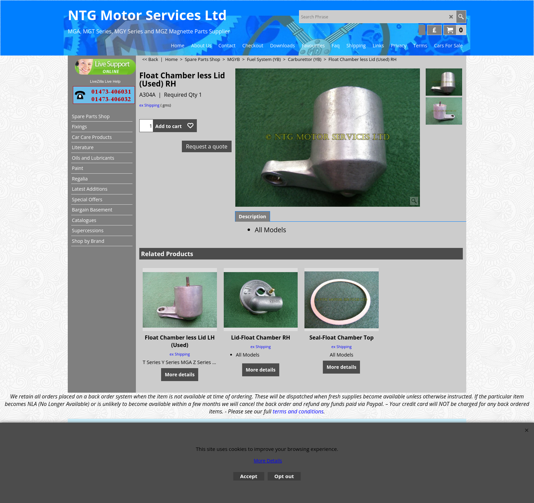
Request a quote (206, 146)
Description (252, 216)
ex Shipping (149, 105)
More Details (268, 460)
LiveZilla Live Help (105, 81)
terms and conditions (298, 411)
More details (179, 374)
